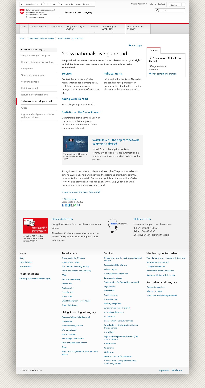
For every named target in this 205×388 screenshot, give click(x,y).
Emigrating (67, 321)
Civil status (109, 352)
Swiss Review (110, 343)
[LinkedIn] (69, 205)
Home (22, 38)
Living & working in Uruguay (76, 29)
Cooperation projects (156, 287)
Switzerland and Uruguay (138, 29)
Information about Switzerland (160, 271)
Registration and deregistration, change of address (123, 259)
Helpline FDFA (142, 219)
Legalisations (110, 286)
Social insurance (111, 295)
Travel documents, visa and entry (76, 271)
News (24, 29)
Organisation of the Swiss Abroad (81, 191)
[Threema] (72, 205)
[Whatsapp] (75, 205)
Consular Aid (67, 292)
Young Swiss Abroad (75, 98)
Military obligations (112, 303)
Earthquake (67, 284)
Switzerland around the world (78, 4)
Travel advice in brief (71, 262)
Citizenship (109, 348)
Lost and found (110, 299)
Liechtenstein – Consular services (118, 321)
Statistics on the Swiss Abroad (81, 112)
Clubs (64, 347)
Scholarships (109, 316)
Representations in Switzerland (76, 317)
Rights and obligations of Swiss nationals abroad (80, 352)
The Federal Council (33, 4)
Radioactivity (67, 288)
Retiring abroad (69, 334)
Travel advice (56, 29)
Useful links (109, 332)
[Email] (78, 205)
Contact (152, 50)
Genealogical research (114, 312)
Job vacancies (25, 266)
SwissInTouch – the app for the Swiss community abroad (120, 362)
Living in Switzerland (156, 266)
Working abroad (69, 330)
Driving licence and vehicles (116, 274)
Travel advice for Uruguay (73, 258)
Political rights (113, 73)
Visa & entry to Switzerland (112, 29)
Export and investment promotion (162, 295)
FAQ (64, 275)
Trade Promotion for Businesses (118, 356)
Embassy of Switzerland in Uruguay (35, 278)
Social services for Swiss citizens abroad (121, 282)
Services (94, 29)
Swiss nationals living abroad (74, 343)
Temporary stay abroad (72, 326)
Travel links (67, 296)
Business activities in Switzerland (161, 275)
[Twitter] (66, 205)
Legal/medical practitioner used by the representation (121, 337)
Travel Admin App (70, 305)
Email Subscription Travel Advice (76, 301)
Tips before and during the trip (75, 266)
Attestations (109, 291)
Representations (38, 29)
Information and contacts (158, 262)
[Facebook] (63, 205)
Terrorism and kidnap (71, 279)
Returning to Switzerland (73, 338)
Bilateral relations (154, 291)
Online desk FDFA (62, 219)
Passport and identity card (115, 265)
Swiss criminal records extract (117, 308)
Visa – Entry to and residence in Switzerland (166, 258)
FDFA (53, 4)
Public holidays (26, 262)
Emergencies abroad (113, 278)
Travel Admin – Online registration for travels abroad (121, 326)
